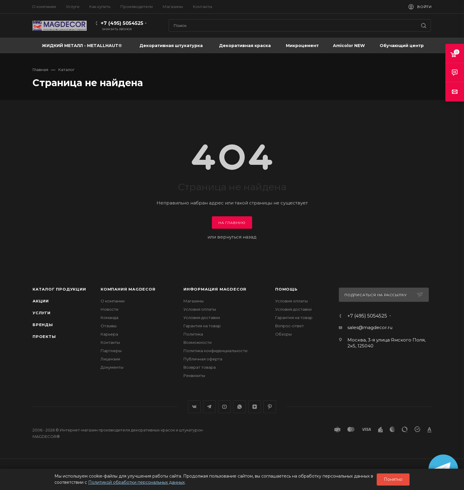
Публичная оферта (202, 359)
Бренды (43, 324)
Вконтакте (194, 406)
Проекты (44, 336)
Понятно (393, 479)
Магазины (193, 301)
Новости (109, 309)
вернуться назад (237, 237)
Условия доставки (201, 317)
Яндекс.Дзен (254, 406)
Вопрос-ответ (289, 325)
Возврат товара (199, 367)
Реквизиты (194, 375)
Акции (41, 301)
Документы (112, 367)
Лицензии (110, 359)
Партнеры (111, 350)
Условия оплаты (199, 309)
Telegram (209, 406)
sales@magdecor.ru (369, 327)
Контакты (110, 342)
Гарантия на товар (202, 325)
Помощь (286, 289)
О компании (113, 301)
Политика (193, 334)
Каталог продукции (59, 289)
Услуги (42, 312)
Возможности (197, 342)
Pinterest (269, 406)
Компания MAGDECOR (128, 289)
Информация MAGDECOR (214, 289)
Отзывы (109, 325)
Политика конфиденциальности (215, 350)
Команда (109, 317)
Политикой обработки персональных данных (136, 482)
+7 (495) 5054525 (122, 23)
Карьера (109, 334)
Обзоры (283, 334)
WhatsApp (239, 406)
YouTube (224, 406)
